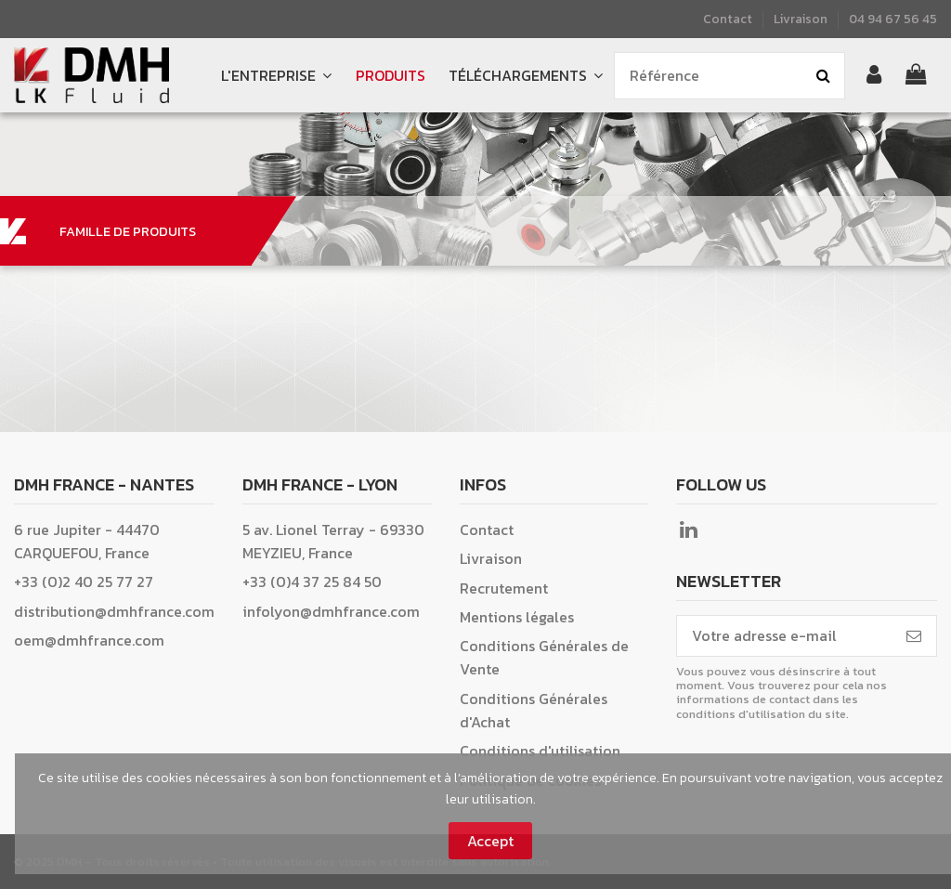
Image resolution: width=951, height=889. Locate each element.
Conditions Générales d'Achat (533, 710)
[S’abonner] (914, 636)
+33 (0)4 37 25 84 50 (312, 581)
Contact (729, 18)
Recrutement (504, 588)
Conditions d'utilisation (540, 750)
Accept (490, 841)
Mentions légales (517, 617)
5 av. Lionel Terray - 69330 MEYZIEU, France (333, 541)
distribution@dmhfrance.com (114, 611)
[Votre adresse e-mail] (784, 636)
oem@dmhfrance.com (89, 640)
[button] (525, 75)
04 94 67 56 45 (893, 18)
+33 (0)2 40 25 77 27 (83, 581)
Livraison (800, 18)
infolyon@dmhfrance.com (331, 611)
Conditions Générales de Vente (544, 657)
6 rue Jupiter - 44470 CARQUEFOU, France (87, 541)
